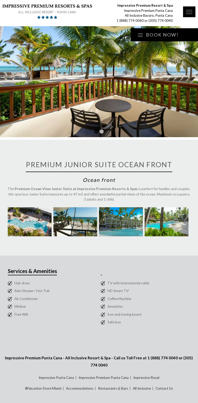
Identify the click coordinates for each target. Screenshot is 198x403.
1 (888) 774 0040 (130, 20)
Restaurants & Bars (113, 388)
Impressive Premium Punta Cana (104, 378)
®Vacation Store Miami (43, 388)
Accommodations (79, 388)
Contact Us (164, 388)
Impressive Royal (146, 378)
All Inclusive (142, 388)
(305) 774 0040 (160, 20)
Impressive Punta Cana (56, 378)
